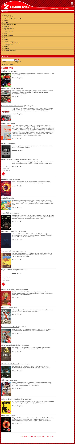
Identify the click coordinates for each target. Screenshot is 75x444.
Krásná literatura (8, 15)
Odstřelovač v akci (7, 88)
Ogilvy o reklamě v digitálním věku (12, 399)
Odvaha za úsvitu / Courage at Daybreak (14, 159)
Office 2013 (5, 380)
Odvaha (3, 123)
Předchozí (24, 436)
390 (40, 436)
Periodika (6, 46)
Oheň (3, 415)
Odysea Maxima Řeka (8, 289)
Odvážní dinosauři (7, 198)
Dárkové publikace (8, 44)
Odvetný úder (5, 213)
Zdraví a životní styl (9, 28)
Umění (5, 33)
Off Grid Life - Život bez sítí (10, 364)
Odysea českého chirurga (9, 270)
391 (43, 436)
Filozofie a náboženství (10, 24)
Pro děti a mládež (8, 17)
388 (35, 436)
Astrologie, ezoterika (9, 35)
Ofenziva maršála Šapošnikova (11, 345)
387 (32, 436)
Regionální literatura (9, 41)
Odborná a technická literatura (11, 43)
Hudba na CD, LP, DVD (10, 50)
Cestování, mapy (8, 26)
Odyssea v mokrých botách (10, 327)
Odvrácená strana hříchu (9, 231)
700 (48, 436)
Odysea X (4, 307)
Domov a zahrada (8, 32)
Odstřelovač (5, 71)
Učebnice (6, 39)
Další (52, 436)
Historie (6, 20)
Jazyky (5, 37)
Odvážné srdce (6, 179)
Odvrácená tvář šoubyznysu (10, 251)
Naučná (6, 22)
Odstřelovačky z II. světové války (12, 106)
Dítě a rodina (7, 30)
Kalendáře (6, 48)
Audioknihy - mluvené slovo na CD (12, 19)
